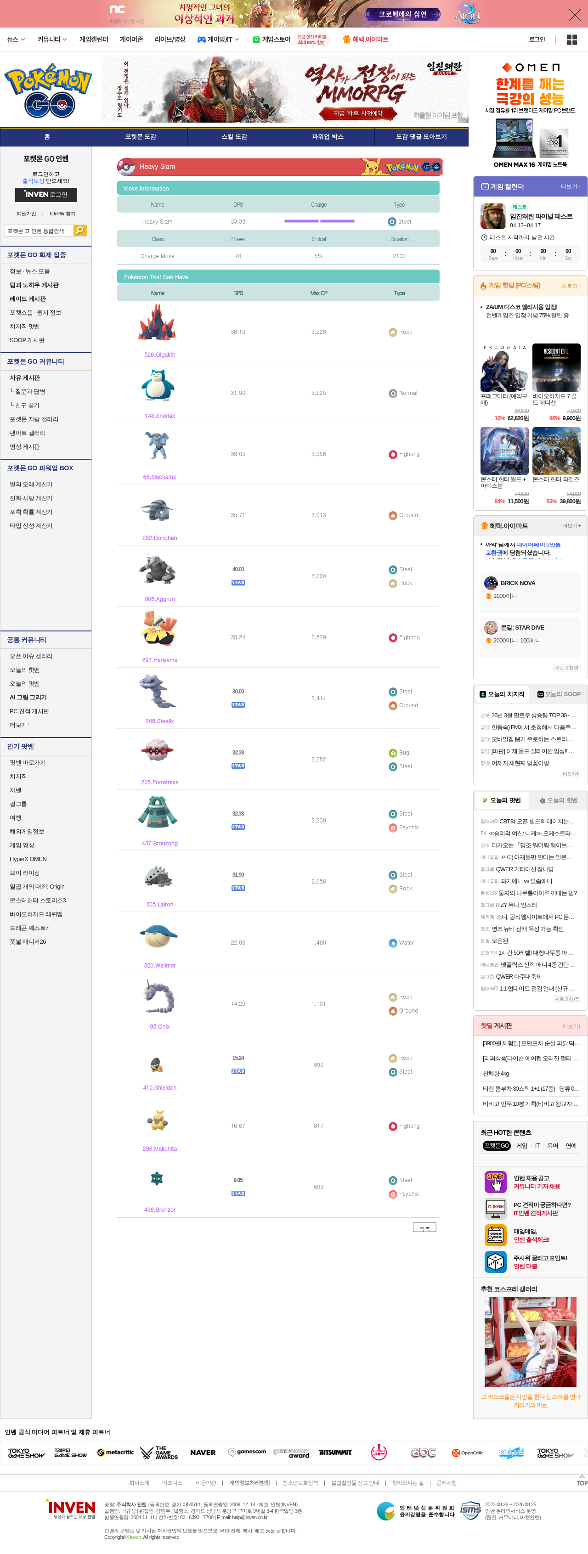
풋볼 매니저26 (28, 942)
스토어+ (571, 286)
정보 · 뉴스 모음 (30, 271)
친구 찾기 (25, 405)
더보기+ (571, 186)
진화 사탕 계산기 (31, 498)
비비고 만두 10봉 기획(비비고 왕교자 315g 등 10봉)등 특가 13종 (532, 1103)
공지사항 (446, 1483)
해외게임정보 (27, 831)
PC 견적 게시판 (29, 711)
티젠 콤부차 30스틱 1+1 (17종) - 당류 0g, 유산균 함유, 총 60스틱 (532, 1088)
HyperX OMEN (28, 859)
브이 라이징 (25, 873)
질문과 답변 (27, 391)
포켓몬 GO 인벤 (46, 158)
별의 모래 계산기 (31, 484)
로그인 (537, 39)
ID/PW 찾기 (63, 213)
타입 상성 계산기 (31, 526)
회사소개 (139, 1483)
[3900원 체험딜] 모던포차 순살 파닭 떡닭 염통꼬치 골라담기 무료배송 (532, 1043)
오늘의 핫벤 (25, 670)
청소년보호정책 (300, 1483)
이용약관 (206, 1483)
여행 (15, 818)
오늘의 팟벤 (25, 684)
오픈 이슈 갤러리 (31, 656)
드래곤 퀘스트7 (29, 928)
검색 (80, 230)
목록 (424, 1229)
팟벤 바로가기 (27, 763)
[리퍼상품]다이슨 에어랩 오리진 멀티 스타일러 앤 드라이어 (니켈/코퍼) (532, 1058)
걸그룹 (18, 804)
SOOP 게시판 (27, 340)
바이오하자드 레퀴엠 (36, 914)
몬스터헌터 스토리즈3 (38, 900)
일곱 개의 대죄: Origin (37, 887)
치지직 (18, 776)
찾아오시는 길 (407, 1483)
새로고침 (564, 667)
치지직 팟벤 (25, 326)
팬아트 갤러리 (27, 433)
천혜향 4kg (496, 1073)
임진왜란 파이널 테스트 (541, 216)
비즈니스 (172, 1483)
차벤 (15, 790)
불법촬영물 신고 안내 (355, 1483)
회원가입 (26, 213)
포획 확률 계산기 (31, 512)
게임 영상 (22, 845)
